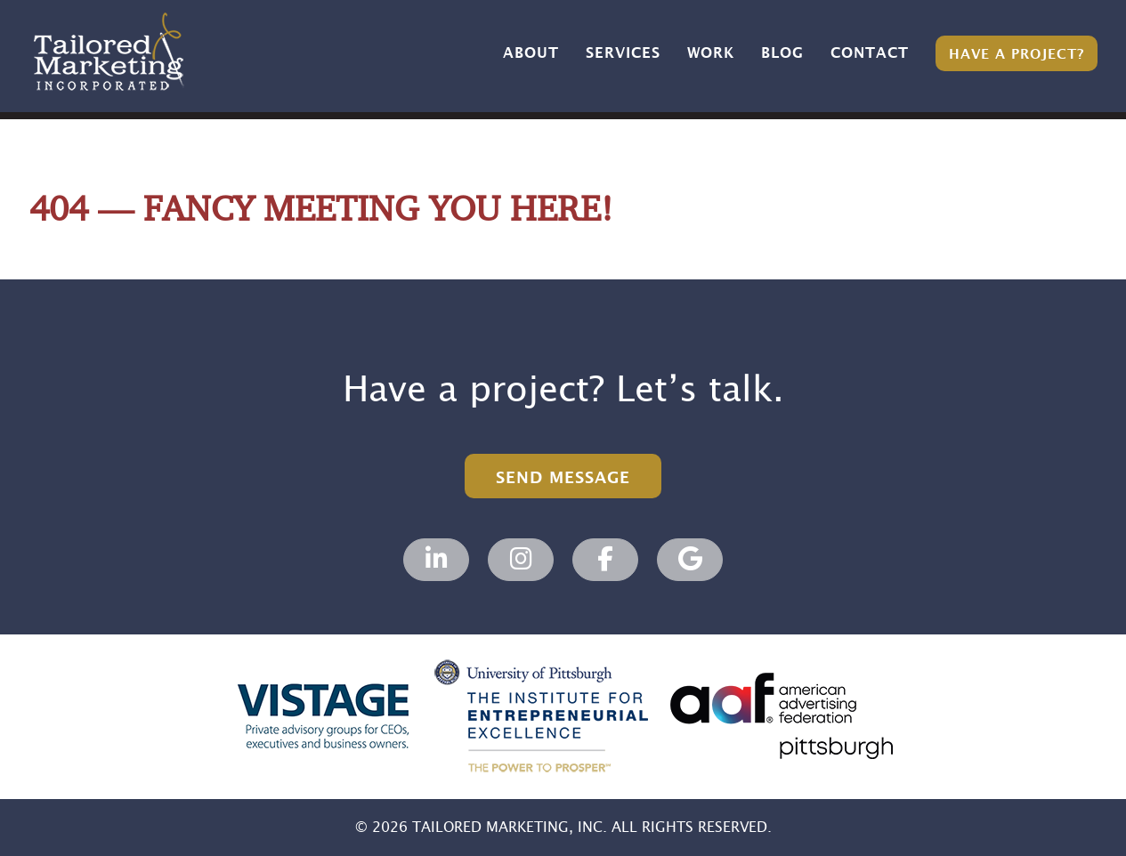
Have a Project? (1016, 54)
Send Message (563, 478)
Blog (782, 53)
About (531, 53)
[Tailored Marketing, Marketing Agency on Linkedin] (436, 559)
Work (710, 53)
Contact (869, 53)
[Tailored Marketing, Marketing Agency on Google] (690, 559)
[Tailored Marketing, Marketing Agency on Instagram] (521, 559)
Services (623, 53)
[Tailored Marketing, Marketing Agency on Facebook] (605, 559)
